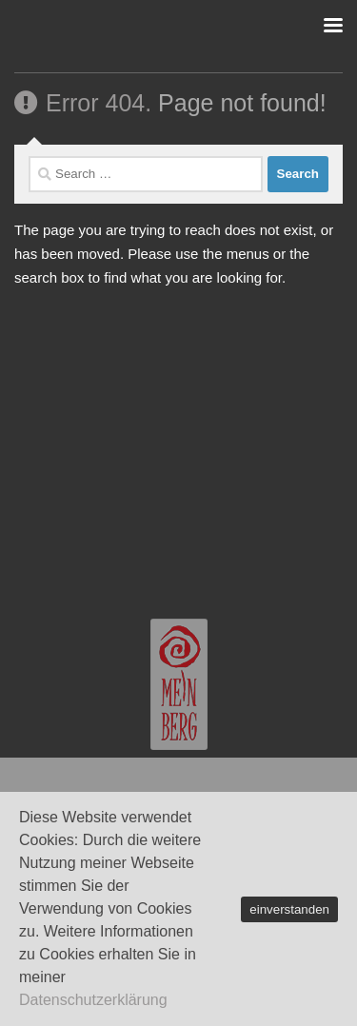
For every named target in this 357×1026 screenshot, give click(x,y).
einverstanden (289, 909)
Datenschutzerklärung (93, 1000)
